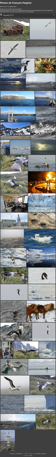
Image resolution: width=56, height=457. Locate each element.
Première (12, 453)
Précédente (19, 453)
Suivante (38, 453)
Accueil (6, 15)
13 (31, 453)
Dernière (43, 453)
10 (26, 453)
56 (34, 453)
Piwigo (30, 455)
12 (29, 453)
